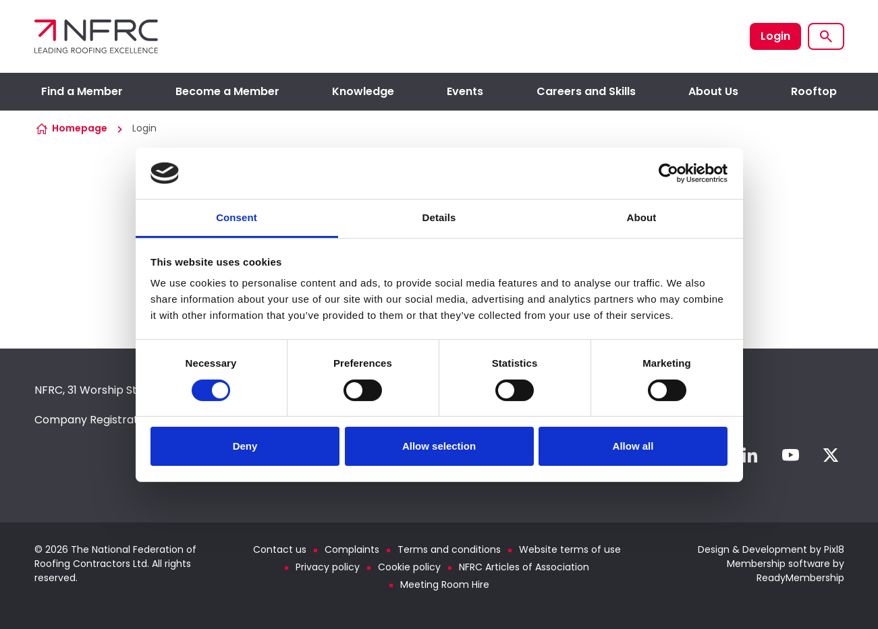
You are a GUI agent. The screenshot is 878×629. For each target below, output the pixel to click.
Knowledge (363, 91)
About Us (713, 91)
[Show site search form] (826, 36)
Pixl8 (834, 549)
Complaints (352, 549)
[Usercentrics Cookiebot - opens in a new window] (668, 173)
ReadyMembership (800, 578)
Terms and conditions (449, 549)
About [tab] (642, 217)
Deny (245, 446)
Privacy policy (328, 567)
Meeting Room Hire (444, 584)
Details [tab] (439, 217)
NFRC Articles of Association (524, 567)
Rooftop (814, 91)
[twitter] (830, 455)
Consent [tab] (236, 217)
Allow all (633, 446)
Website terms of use (570, 549)
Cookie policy (409, 567)
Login (775, 36)
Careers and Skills (586, 91)
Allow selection (439, 446)
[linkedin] (749, 455)
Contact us (279, 549)
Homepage (79, 128)
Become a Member (227, 91)
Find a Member (82, 91)
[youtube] (790, 455)
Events (465, 91)
